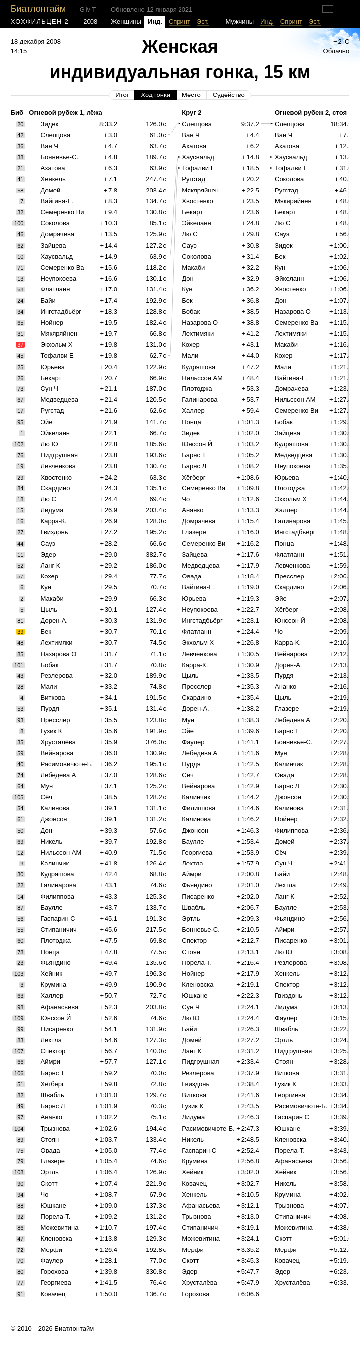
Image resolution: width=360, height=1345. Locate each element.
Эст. (203, 21)
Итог (122, 94)
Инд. (267, 21)
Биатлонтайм (38, 9)
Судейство (229, 94)
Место (191, 94)
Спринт (179, 21)
